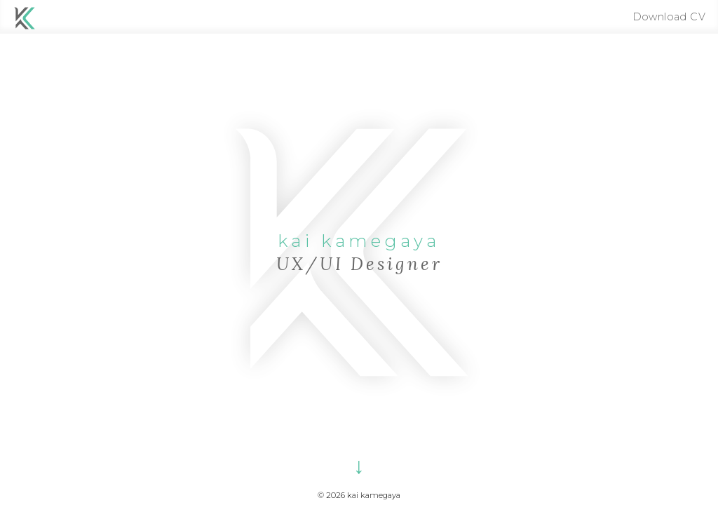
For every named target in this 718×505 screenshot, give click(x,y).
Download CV (668, 17)
